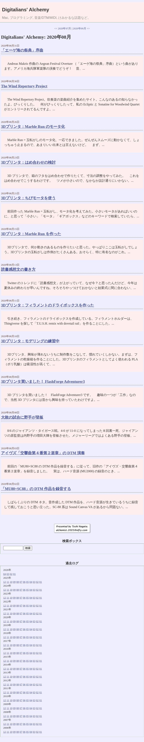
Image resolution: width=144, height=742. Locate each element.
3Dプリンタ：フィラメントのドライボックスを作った (47, 305)
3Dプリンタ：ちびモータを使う (28, 198)
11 (7, 581)
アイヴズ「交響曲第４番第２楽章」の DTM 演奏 (43, 453)
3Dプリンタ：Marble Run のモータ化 (33, 126)
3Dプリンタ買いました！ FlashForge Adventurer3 (43, 381)
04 (4, 573)
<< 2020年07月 (62, 28)
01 (14, 573)
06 (24, 581)
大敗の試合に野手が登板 (22, 417)
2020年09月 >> (81, 28)
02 (11, 573)
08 (17, 581)
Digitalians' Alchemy (25, 9)
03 (7, 573)
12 (4, 581)
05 (27, 581)
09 (14, 581)
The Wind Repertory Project (24, 86)
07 (21, 581)
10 (11, 581)
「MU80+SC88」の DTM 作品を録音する (36, 489)
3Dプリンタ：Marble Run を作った (31, 234)
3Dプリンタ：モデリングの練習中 (30, 341)
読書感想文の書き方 (18, 269)
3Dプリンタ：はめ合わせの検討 (28, 162)
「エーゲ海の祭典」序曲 (22, 50)
